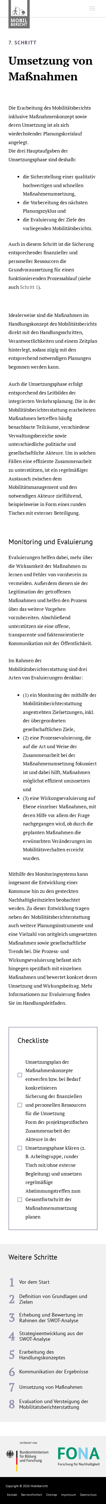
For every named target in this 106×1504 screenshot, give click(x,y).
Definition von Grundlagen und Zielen (53, 1299)
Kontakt (12, 1495)
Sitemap (51, 1495)
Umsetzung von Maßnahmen (51, 1387)
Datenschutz (88, 1495)
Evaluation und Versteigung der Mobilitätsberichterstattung (53, 1404)
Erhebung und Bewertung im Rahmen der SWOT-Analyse (51, 1318)
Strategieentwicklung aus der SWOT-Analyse (51, 1336)
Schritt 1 (29, 287)
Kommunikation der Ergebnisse (53, 1371)
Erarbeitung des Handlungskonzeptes (42, 1355)
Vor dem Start (34, 1282)
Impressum (68, 1495)
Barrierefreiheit (31, 1495)
